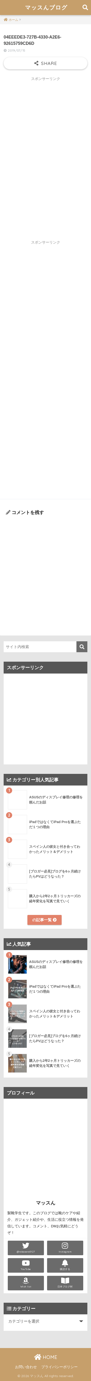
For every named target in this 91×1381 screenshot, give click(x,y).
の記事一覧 (44, 920)
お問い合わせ (26, 1367)
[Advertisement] (45, 129)
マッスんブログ (46, 7)
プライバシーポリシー (59, 1367)
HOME (45, 1357)
